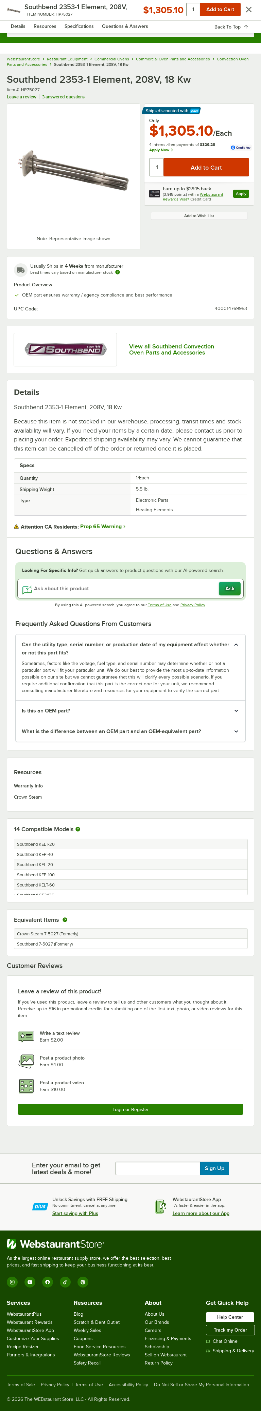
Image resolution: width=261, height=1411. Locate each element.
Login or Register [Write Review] (130, 1109)
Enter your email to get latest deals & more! (66, 1168)
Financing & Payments (168, 1338)
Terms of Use (160, 605)
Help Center (230, 1317)
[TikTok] (65, 1282)
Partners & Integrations (31, 1354)
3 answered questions (63, 96)
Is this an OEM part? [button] (46, 711)
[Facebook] (47, 1282)
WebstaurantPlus (24, 1314)
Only (154, 120)
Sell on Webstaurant (166, 1354)
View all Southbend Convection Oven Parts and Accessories (171, 349)
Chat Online (222, 1341)
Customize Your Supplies (33, 1338)
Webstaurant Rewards (30, 1322)
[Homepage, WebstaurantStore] (130, 12)
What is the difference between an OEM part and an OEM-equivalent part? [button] (111, 731)
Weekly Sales (87, 1330)
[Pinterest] (82, 1282)
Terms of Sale (21, 1385)
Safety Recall (87, 1363)
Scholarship (157, 1346)
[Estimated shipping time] (117, 272)
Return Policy (159, 1363)
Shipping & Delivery (230, 1350)
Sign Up (214, 1168)
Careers (153, 1330)
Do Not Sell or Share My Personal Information (201, 1385)
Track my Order (230, 1330)
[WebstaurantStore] (92, 1244)
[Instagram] (12, 1282)
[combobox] (130, 30)
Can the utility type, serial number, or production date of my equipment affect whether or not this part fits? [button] (125, 649)
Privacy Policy (192, 605)
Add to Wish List (199, 215)
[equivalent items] (65, 920)
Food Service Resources (100, 1346)
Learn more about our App (201, 1213)
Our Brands (157, 1322)
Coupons (83, 1338)
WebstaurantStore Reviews (102, 1354)
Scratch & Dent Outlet (97, 1322)
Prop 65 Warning (101, 526)
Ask (229, 589)
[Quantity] (156, 167)
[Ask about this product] (130, 588)
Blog (78, 1314)
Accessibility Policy (128, 1385)
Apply (242, 194)
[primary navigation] (21, 12)
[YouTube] (29, 1282)
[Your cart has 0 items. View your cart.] (243, 12)
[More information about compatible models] (78, 829)
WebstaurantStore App (30, 1330)
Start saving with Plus (75, 1213)
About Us (154, 1314)
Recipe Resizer (23, 1346)
